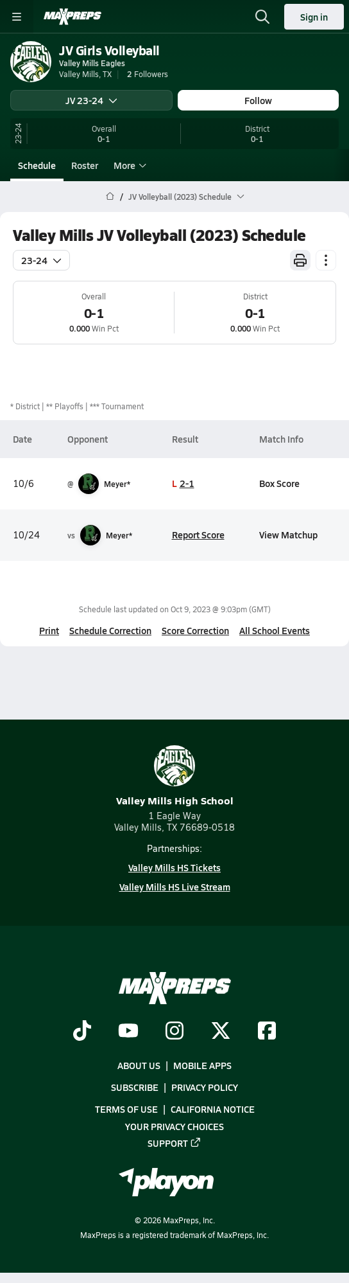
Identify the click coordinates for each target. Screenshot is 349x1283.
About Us (138, 1065)
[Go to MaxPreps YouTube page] (128, 1031)
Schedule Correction (110, 630)
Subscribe (134, 1087)
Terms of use (126, 1108)
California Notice (213, 1108)
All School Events (274, 630)
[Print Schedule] (300, 260)
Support (174, 1142)
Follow (258, 100)
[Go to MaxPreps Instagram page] (174, 1031)
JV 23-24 (91, 100)
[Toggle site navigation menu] (16, 16)
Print (49, 630)
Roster (84, 165)
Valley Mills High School (175, 776)
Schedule (37, 165)
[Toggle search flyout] (262, 16)
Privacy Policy (204, 1087)
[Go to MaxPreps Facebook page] (267, 1031)
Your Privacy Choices (174, 1125)
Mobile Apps (202, 1065)
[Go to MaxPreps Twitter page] (220, 1031)
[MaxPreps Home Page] (110, 196)
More (128, 165)
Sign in (314, 16)
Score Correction (195, 630)
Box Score (279, 483)
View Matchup (288, 534)
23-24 (41, 260)
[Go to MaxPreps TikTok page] (82, 1031)
